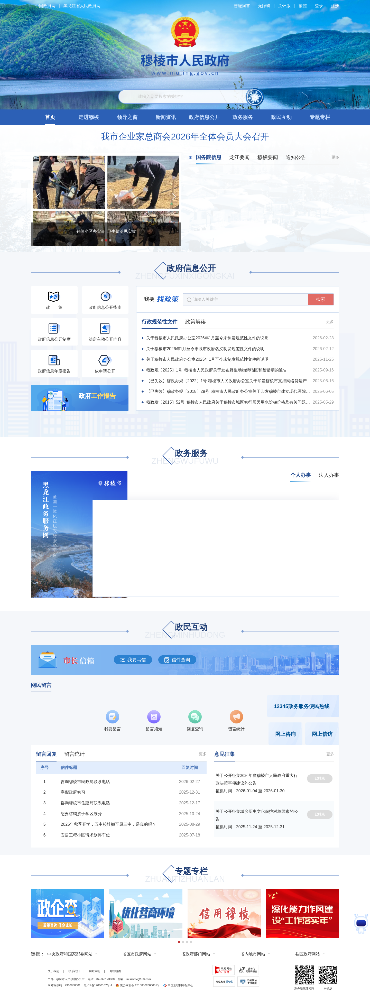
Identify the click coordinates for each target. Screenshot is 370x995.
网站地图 (115, 971)
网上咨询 (285, 734)
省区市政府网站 (137, 954)
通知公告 (296, 157)
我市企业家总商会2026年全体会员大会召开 (185, 136)
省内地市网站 (252, 954)
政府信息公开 (185, 272)
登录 (319, 6)
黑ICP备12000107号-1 (98, 985)
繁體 (303, 6)
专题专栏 (185, 875)
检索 (320, 299)
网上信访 (322, 734)
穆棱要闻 (267, 157)
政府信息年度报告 (54, 371)
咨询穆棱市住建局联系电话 (85, 803)
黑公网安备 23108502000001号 (137, 985)
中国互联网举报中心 (178, 985)
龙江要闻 (239, 157)
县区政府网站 (307, 954)
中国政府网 (45, 6)
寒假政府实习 (73, 792)
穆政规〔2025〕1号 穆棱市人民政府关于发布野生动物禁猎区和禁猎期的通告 (216, 370)
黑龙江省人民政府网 (81, 6)
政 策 (54, 307)
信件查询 (177, 660)
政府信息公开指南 (105, 307)
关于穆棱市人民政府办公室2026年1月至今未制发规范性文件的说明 (207, 338)
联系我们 (74, 971)
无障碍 (264, 6)
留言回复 (46, 754)
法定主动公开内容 (105, 339)
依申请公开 (105, 371)
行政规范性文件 (160, 321)
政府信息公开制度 (54, 339)
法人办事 (329, 475)
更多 (335, 157)
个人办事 (300, 475)
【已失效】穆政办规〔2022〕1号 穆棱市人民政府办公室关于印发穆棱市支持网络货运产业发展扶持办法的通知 (229, 381)
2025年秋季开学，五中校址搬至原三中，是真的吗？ (108, 824)
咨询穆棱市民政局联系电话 (85, 781)
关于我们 (53, 971)
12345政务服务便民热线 (301, 706)
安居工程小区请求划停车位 (85, 835)
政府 (97, 395)
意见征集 (224, 754)
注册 (335, 6)
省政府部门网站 (195, 954)
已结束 (320, 778)
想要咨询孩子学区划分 (81, 814)
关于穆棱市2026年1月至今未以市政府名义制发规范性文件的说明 (205, 349)
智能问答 (242, 6)
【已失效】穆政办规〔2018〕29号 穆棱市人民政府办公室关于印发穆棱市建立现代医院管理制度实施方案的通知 (229, 391)
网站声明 (94, 971)
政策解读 (195, 321)
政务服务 (184, 457)
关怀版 (284, 6)
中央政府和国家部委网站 (69, 954)
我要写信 (133, 659)
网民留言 (41, 685)
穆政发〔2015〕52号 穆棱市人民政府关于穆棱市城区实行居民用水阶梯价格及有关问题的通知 (229, 402)
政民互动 (185, 631)
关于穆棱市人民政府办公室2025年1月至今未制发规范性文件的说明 (207, 359)
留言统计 (74, 754)
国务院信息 (208, 157)
